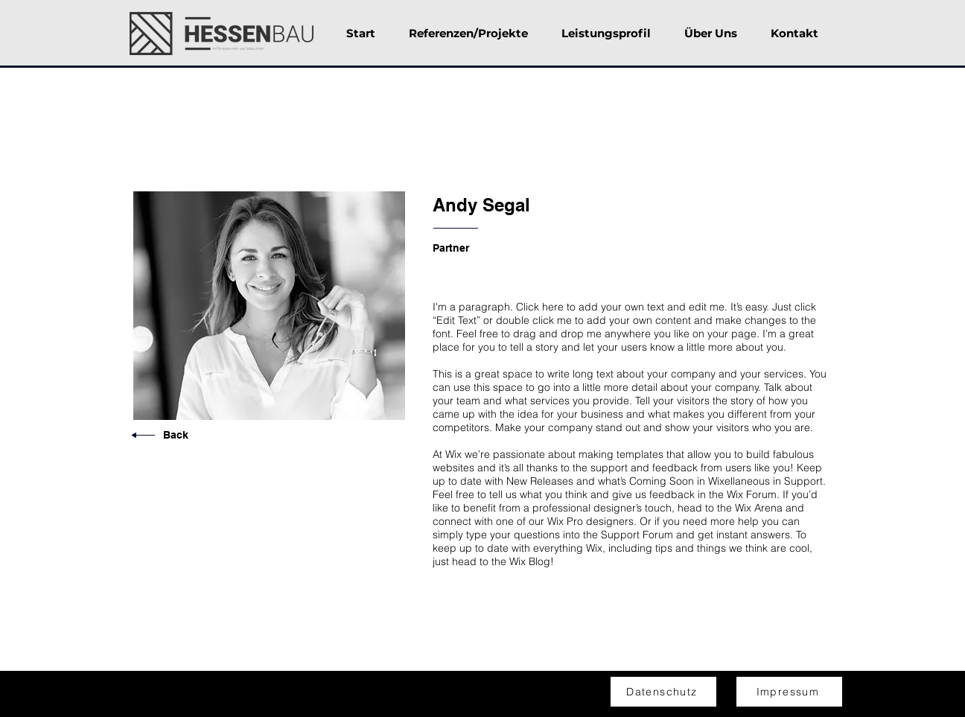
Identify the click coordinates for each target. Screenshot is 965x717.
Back (175, 435)
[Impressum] (789, 692)
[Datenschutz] (663, 692)
